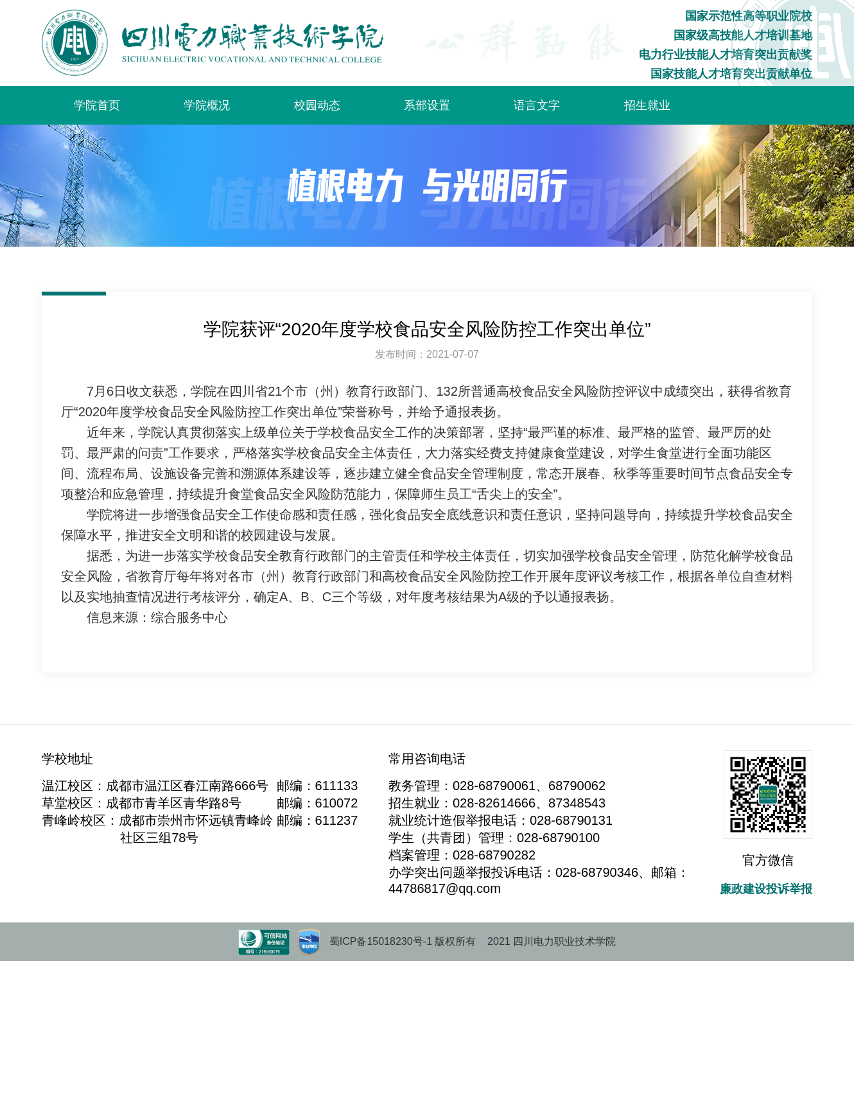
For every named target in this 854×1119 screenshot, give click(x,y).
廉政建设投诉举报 (766, 889)
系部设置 (427, 105)
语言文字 (537, 105)
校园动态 (317, 105)
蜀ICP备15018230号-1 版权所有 (402, 941)
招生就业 (647, 105)
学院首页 (97, 105)
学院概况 (207, 105)
